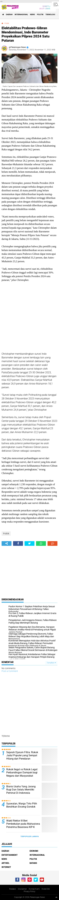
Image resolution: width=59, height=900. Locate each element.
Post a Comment (10, 671)
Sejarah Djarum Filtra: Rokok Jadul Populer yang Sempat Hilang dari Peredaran (22, 755)
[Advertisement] (29, 317)
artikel (5, 863)
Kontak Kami (34, 889)
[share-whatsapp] (41, 543)
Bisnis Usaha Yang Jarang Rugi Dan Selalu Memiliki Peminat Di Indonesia (21, 789)
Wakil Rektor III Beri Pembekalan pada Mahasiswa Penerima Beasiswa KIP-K (23, 824)
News (32, 15)
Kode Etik (46, 889)
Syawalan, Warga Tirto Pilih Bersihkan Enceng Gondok (21, 805)
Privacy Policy (29, 891)
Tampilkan (51, 663)
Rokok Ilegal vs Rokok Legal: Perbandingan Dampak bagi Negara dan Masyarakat (22, 772)
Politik (40, 15)
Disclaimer (22, 889)
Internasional (21, 15)
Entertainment (10, 855)
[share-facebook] (18, 543)
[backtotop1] (56, 897)
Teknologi (50, 15)
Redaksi (12, 889)
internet (6, 867)
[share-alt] (6, 543)
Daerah (9, 15)
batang (33, 863)
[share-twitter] (29, 543)
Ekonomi (34, 851)
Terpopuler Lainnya (29, 837)
